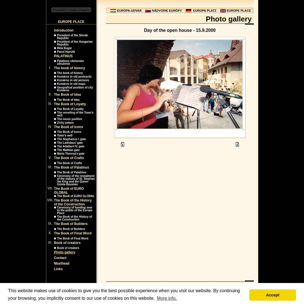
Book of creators (67, 243)
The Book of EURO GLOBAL (75, 196)
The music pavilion (69, 119)
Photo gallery (64, 252)
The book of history (69, 68)
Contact (60, 258)
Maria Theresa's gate (71, 153)
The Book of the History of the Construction (73, 202)
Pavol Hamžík (66, 51)
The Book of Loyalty (70, 104)
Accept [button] (272, 295)
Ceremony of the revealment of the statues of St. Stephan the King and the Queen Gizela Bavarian (76, 180)
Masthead (61, 263)
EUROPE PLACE (239, 10)
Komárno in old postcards (74, 76)
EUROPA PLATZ (205, 10)
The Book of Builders (71, 224)
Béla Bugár (64, 48)
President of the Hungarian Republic (75, 43)
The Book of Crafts (69, 158)
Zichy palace (65, 122)
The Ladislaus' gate (70, 142)
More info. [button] (167, 298)
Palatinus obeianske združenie (70, 62)
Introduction (64, 30)
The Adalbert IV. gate (70, 146)
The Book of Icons (68, 127)
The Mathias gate (68, 150)
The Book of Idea (67, 95)
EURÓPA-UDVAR (129, 10)
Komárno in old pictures (73, 80)
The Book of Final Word (72, 233)
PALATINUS (63, 56)
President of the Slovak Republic (72, 37)
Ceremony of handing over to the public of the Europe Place (75, 210)
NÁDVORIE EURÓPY (167, 10)
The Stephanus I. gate (71, 139)
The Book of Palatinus (71, 167)
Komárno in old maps (71, 83)
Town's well (64, 135)
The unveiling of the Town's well (75, 114)
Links (58, 269)
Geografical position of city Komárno (75, 89)
